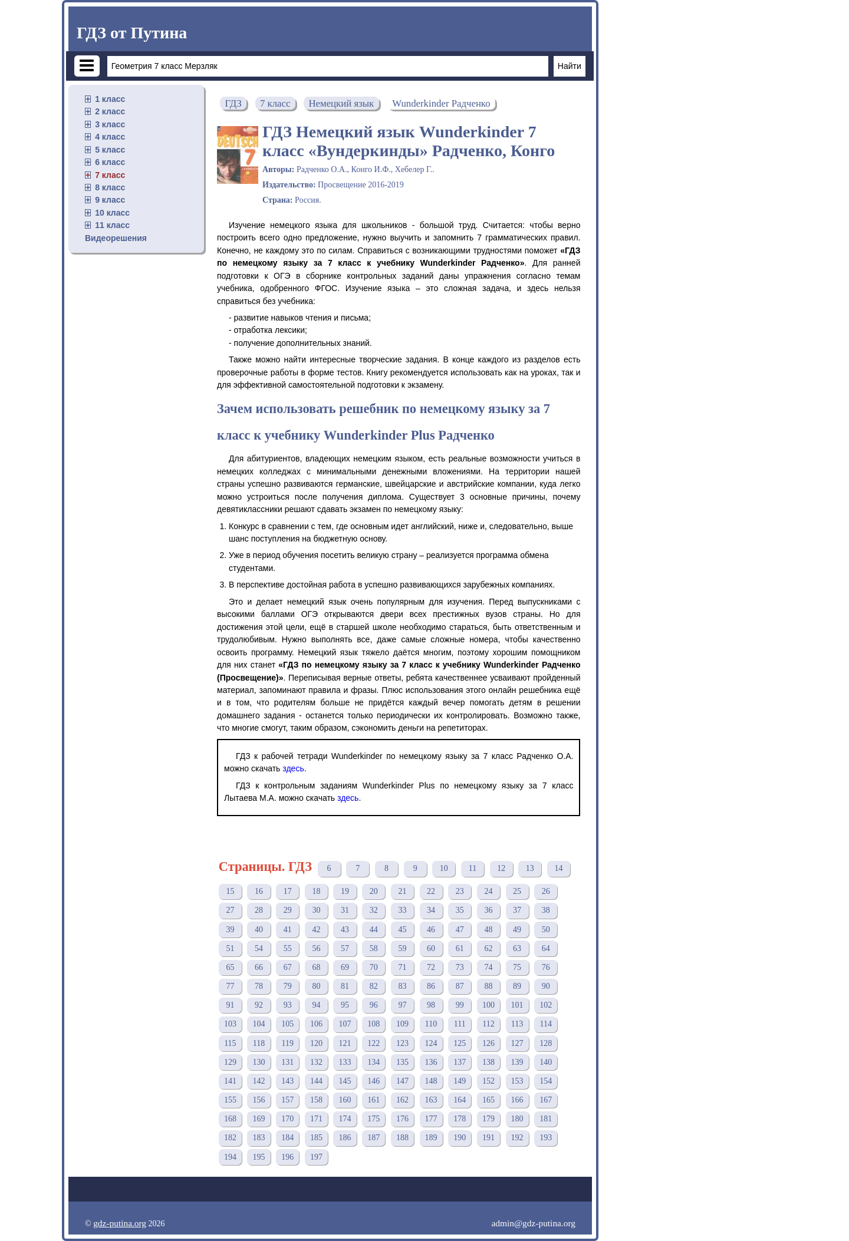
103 (230, 1023)
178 (459, 1118)
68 (316, 967)
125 (459, 1043)
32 (374, 910)
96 (374, 1005)
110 (431, 1023)
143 (287, 1081)
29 (288, 910)
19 (345, 891)
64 (546, 948)
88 (488, 986)
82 (374, 986)
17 (288, 891)
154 (545, 1081)
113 (517, 1023)
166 (517, 1099)
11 (472, 868)
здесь (293, 768)
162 (402, 1099)
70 (374, 967)
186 (345, 1137)
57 (345, 948)
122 (373, 1043)
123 (402, 1043)
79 (288, 986)
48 (488, 929)
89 (517, 986)
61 (460, 948)
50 (546, 929)
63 (517, 948)
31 (345, 910)
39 (230, 929)
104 (259, 1023)
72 (431, 967)
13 (530, 868)
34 (431, 910)
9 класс (110, 199)
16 (259, 891)
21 (402, 891)
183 (259, 1137)
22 (431, 891)
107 (345, 1023)
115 (230, 1043)
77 (230, 986)
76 (546, 967)
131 (287, 1062)
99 (460, 1005)
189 (431, 1137)
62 (488, 948)
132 (316, 1062)
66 (259, 967)
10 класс (112, 212)
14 (558, 868)
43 (345, 929)
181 (545, 1118)
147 (402, 1081)
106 (316, 1023)
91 (230, 1005)
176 (402, 1118)
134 (373, 1062)
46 (431, 929)
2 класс (110, 111)
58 (374, 948)
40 (259, 929)
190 (459, 1137)
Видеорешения (116, 238)
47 (460, 929)
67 (288, 967)
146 (373, 1081)
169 (259, 1118)
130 (259, 1062)
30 (316, 910)
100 (488, 1005)
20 (374, 891)
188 (402, 1137)
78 (259, 986)
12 (501, 868)
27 (230, 910)
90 (546, 986)
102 (545, 1005)
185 (316, 1137)
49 (517, 929)
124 (431, 1043)
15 (230, 891)
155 (230, 1099)
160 (345, 1099)
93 (288, 1005)
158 (316, 1099)
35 (460, 910)
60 (431, 948)
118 (259, 1043)
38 (546, 910)
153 (517, 1081)
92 (259, 1005)
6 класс (110, 162)
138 (488, 1062)
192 (517, 1137)
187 (373, 1137)
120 (316, 1043)
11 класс (112, 225)
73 (460, 967)
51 (230, 948)
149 (459, 1081)
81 (345, 986)
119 (287, 1043)
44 (374, 929)
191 (488, 1137)
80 (316, 986)
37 (517, 910)
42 (316, 929)
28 (259, 910)
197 (316, 1157)
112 (488, 1023)
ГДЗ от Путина (132, 33)
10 (444, 868)
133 (345, 1062)
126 (488, 1043)
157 (287, 1099)
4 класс (110, 136)
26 (546, 891)
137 (459, 1062)
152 (488, 1081)
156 (259, 1099)
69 (345, 967)
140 (545, 1062)
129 (230, 1062)
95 (345, 1005)
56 (316, 948)
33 (402, 910)
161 (373, 1099)
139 (517, 1062)
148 (431, 1081)
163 (431, 1099)
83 (402, 986)
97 (402, 1005)
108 (373, 1023)
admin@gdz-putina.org (533, 1223)
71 (402, 967)
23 (460, 891)
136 (431, 1062)
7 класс (110, 175)
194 (230, 1157)
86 (431, 986)
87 (460, 986)
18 (316, 891)
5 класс (110, 149)
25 (517, 891)
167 (545, 1099)
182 (230, 1137)
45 (402, 929)
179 (488, 1118)
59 (402, 948)
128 (545, 1043)
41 (288, 929)
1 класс (110, 99)
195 (259, 1157)
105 (287, 1023)
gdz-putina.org (119, 1223)
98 (431, 1005)
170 (287, 1118)
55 (288, 948)
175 (373, 1118)
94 (316, 1005)
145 (345, 1081)
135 (402, 1062)
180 (517, 1118)
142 (259, 1081)
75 (517, 967)
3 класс (110, 124)
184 (287, 1137)
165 (488, 1099)
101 (517, 1005)
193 (545, 1137)
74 (488, 967)
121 (345, 1043)
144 (316, 1081)
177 (431, 1118)
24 (488, 891)
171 (316, 1118)
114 (546, 1023)
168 (230, 1118)
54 (259, 948)
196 (287, 1157)
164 (459, 1099)
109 (402, 1023)
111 (460, 1023)
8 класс (110, 187)
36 (488, 910)
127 (517, 1043)
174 (345, 1118)
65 (230, 967)
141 (230, 1081)
